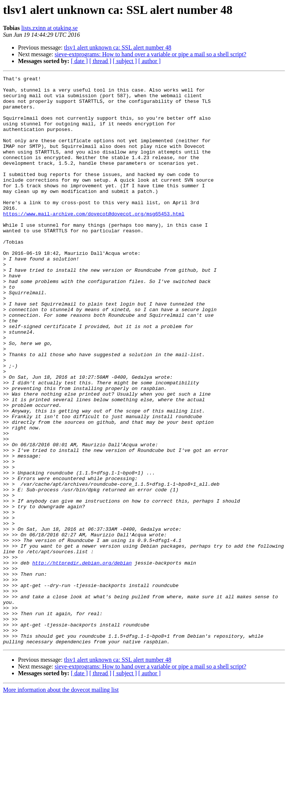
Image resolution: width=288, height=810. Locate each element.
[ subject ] (125, 61)
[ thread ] (100, 61)
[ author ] (149, 61)
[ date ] (79, 61)
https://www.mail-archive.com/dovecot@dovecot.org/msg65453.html (93, 241)
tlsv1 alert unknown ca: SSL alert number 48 (117, 47)
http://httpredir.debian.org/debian (82, 660)
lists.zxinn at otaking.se (49, 28)
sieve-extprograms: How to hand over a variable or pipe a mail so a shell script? (150, 54)
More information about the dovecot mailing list (60, 803)
